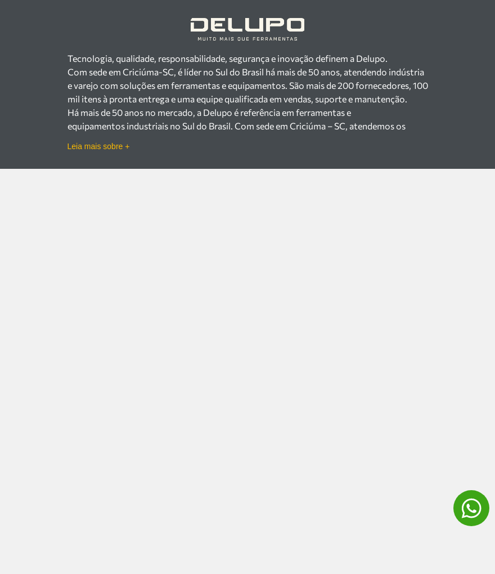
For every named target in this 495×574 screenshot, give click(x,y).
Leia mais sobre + (99, 146)
